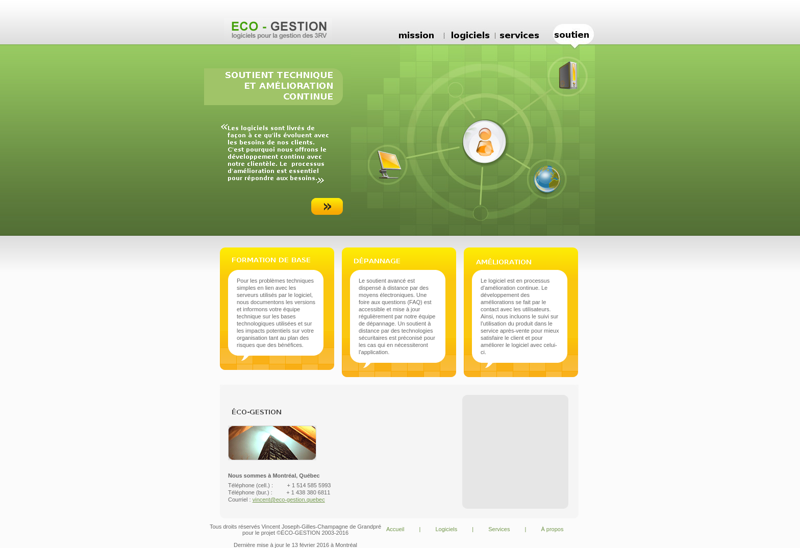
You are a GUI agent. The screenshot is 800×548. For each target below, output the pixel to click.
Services (499, 529)
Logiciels (446, 529)
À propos (552, 529)
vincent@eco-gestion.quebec (289, 499)
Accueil (395, 529)
